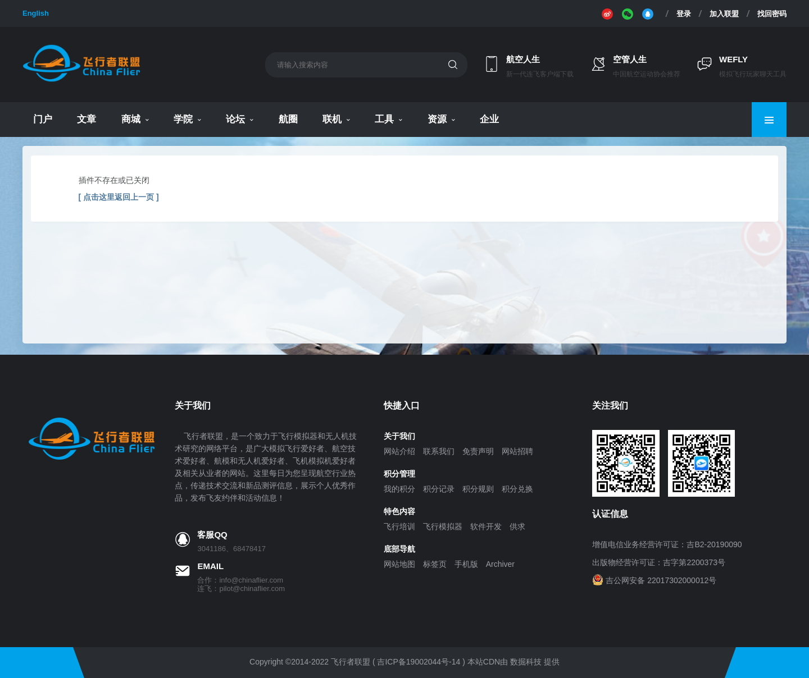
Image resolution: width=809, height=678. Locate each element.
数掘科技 (526, 661)
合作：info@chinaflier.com (240, 580)
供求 (517, 526)
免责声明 (478, 451)
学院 (183, 119)
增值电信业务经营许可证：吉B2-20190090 (667, 544)
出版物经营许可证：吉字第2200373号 (658, 562)
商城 (130, 119)
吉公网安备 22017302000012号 (661, 580)
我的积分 (399, 488)
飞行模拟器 (442, 526)
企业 (489, 119)
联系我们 (439, 451)
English (35, 13)
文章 (86, 119)
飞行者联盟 (350, 661)
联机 (332, 119)
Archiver (500, 564)
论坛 (235, 119)
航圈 (288, 119)
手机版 (466, 564)
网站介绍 (399, 451)
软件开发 (486, 526)
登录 (683, 13)
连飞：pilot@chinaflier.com (241, 588)
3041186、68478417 (231, 548)
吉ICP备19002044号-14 (418, 661)
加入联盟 (724, 13)
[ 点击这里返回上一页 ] (119, 197)
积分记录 (439, 488)
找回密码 (772, 13)
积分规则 (478, 488)
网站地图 (399, 564)
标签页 (435, 564)
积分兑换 (517, 488)
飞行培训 (399, 526)
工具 (384, 119)
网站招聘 (517, 451)
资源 (437, 119)
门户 (42, 119)
